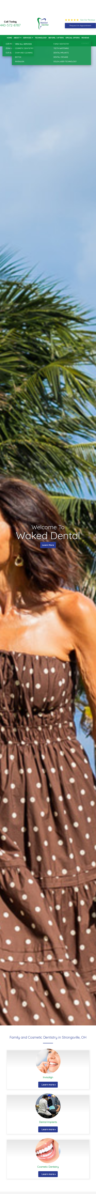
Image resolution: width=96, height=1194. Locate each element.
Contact (85, 43)
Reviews (85, 38)
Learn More (48, 545)
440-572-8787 (10, 25)
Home (9, 38)
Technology (41, 38)
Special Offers (73, 38)
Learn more (48, 1084)
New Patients (13, 43)
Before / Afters (56, 38)
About (17, 38)
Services (27, 38)
